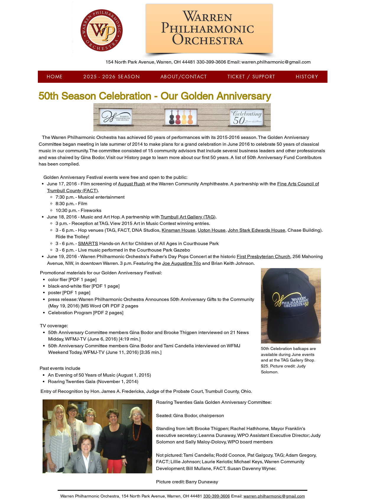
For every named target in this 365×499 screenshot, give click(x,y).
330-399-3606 (211, 62)
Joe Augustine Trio (181, 263)
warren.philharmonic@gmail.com (276, 62)
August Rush (131, 184)
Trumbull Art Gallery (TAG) (187, 217)
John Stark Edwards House (256, 230)
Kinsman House (178, 230)
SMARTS (88, 243)
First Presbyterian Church (263, 256)
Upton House (212, 230)
